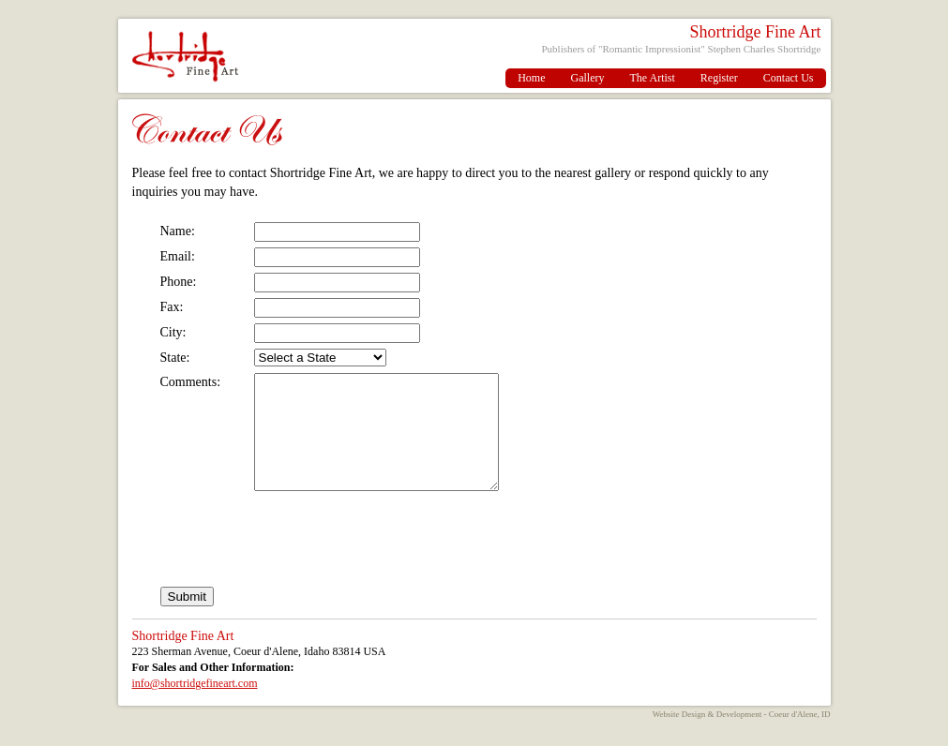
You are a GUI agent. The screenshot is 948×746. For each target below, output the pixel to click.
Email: (177, 256)
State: (175, 358)
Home (531, 77)
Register (719, 77)
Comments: (190, 382)
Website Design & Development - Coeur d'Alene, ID (742, 736)
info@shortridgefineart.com (195, 705)
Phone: (178, 282)
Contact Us (788, 77)
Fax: (172, 307)
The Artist (652, 77)
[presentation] (302, 567)
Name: (177, 231)
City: (173, 332)
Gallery (588, 77)
